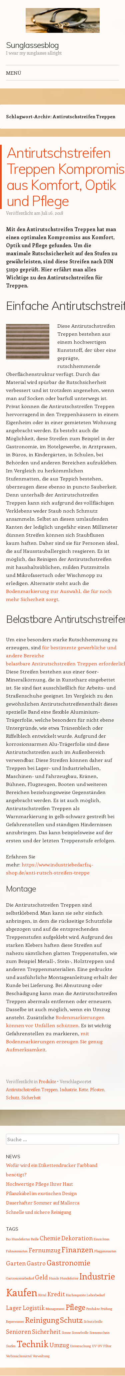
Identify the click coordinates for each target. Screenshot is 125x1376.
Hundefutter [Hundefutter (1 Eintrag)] (69, 1278)
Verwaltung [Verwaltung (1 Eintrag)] (41, 1356)
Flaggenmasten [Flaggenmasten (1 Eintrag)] (105, 1251)
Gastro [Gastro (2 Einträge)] (36, 1263)
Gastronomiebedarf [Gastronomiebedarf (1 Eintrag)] (20, 1278)
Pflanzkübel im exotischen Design (41, 1193)
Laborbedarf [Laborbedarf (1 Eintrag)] (96, 1295)
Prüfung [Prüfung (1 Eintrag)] (106, 1308)
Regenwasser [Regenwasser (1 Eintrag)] (15, 1321)
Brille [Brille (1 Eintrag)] (35, 1239)
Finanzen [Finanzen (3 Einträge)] (77, 1249)
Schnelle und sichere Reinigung (38, 1212)
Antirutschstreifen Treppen (32, 1089)
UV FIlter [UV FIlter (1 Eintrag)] (104, 1346)
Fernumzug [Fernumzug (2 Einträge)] (44, 1250)
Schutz (12, 1097)
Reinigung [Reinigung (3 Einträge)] (42, 1320)
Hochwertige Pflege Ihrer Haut (39, 1184)
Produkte (47, 1081)
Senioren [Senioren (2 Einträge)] (18, 1331)
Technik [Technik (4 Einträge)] (32, 1344)
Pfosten (97, 1089)
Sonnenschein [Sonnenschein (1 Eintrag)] (99, 1332)
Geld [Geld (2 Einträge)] (41, 1277)
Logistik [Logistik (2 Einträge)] (34, 1308)
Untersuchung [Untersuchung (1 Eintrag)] (80, 1346)
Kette (83, 1089)
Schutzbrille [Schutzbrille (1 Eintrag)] (93, 1321)
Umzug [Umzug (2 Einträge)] (59, 1345)
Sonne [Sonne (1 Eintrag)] (66, 1332)
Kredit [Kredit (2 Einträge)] (56, 1294)
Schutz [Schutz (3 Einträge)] (71, 1320)
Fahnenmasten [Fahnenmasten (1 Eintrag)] (17, 1251)
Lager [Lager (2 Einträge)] (14, 1308)
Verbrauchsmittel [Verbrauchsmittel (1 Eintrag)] (19, 1356)
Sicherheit (31, 1097)
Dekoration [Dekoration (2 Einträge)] (77, 1238)
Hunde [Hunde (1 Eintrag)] (54, 1278)
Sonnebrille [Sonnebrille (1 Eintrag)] (80, 1332)
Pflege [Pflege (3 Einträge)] (75, 1307)
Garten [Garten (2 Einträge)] (16, 1263)
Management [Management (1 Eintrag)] (55, 1308)
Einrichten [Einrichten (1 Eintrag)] (101, 1239)
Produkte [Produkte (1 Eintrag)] (93, 1308)
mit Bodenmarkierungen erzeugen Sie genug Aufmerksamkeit (54, 1041)
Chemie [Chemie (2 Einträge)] (50, 1238)
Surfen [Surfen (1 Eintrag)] (11, 1346)
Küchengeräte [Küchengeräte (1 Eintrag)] (76, 1295)
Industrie (68, 1089)
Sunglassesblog (32, 45)
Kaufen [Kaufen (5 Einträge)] (21, 1292)
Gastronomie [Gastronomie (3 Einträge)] (68, 1262)
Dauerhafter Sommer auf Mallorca (42, 1202)
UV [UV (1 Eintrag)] (94, 1346)
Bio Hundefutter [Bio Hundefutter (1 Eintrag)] (18, 1239)
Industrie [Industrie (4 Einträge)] (97, 1276)
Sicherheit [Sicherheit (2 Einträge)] (46, 1331)
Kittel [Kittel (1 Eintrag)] (42, 1295)
